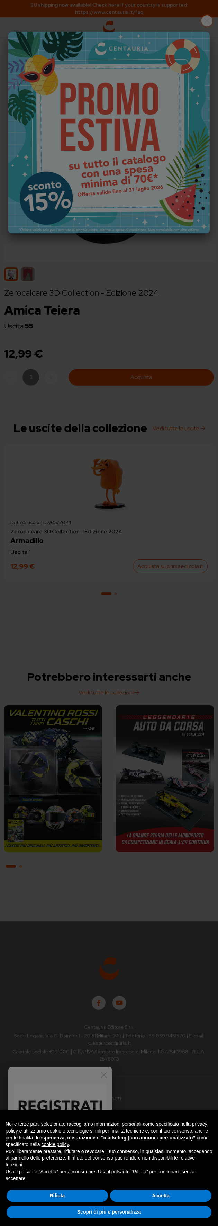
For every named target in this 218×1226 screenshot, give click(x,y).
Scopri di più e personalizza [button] (109, 1212)
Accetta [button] (161, 1195)
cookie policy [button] (55, 1144)
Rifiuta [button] (57, 1195)
